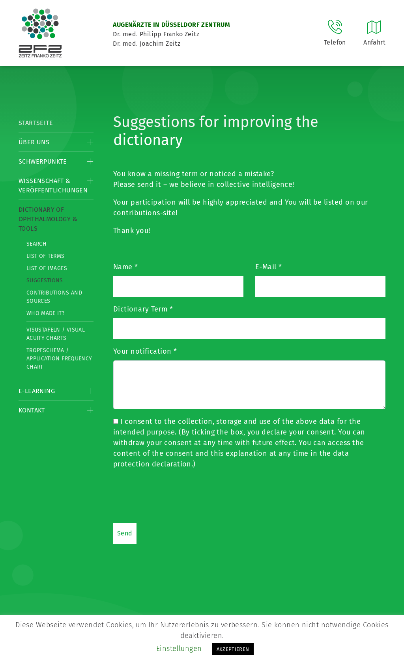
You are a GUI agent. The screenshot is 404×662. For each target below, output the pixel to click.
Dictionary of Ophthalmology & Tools (48, 219)
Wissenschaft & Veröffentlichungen (53, 185)
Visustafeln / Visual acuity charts (55, 333)
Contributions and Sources (54, 296)
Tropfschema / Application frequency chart (59, 358)
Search (36, 244)
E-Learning (37, 391)
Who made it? (45, 313)
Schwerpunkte (43, 161)
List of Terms (45, 256)
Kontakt (32, 410)
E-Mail (268, 267)
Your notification (145, 351)
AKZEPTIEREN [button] (233, 649)
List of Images (46, 268)
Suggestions (44, 280)
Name (125, 267)
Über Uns (34, 142)
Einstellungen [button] (179, 648)
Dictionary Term (143, 309)
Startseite (36, 123)
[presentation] (173, 495)
